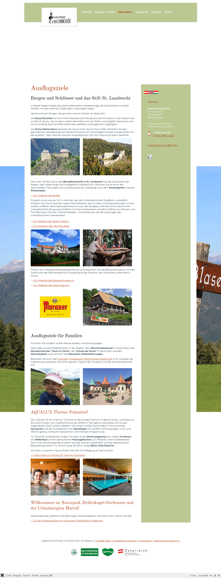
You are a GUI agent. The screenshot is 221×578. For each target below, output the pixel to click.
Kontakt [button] (156, 12)
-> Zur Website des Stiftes (45, 195)
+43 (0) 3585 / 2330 (163, 135)
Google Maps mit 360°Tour (162, 145)
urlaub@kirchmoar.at (124, 540)
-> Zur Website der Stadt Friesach (50, 221)
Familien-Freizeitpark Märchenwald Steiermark (85, 358)
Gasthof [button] (86, 12)
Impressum (145, 540)
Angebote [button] (142, 12)
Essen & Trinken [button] (105, 12)
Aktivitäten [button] (125, 12)
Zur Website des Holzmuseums (51, 285)
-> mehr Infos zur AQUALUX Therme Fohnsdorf (58, 455)
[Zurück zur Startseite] (59, 12)
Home (169, 12)
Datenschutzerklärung (167, 540)
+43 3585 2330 (102, 540)
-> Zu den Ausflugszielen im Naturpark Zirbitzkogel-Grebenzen (67, 520)
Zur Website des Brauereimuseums (53, 280)
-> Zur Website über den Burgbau (50, 226)
